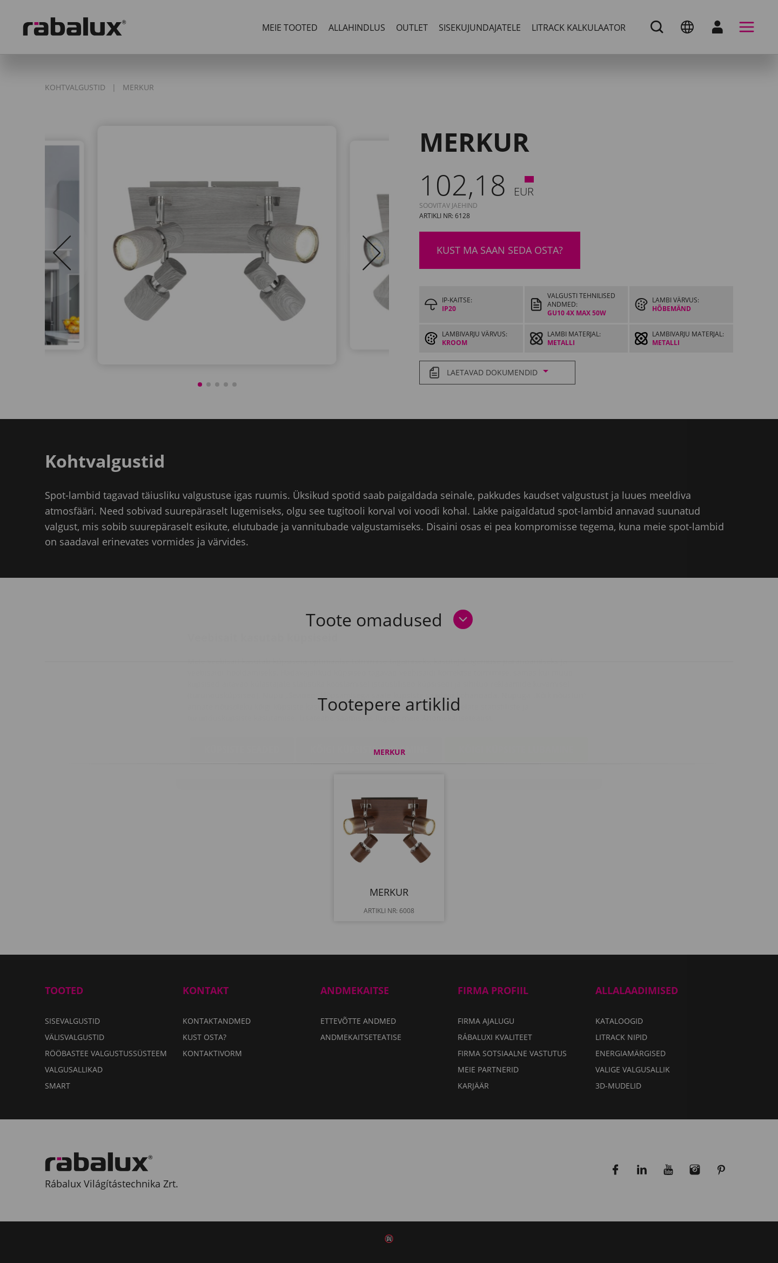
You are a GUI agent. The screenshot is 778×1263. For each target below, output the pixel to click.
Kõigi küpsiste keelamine (369, 685)
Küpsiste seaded (242, 685)
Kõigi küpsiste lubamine (516, 685)
